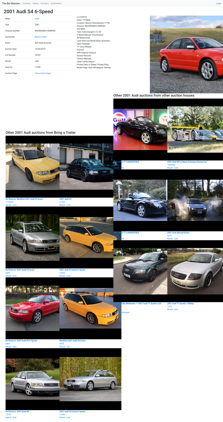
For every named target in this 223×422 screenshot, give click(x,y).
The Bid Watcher (11, 3)
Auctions (27, 3)
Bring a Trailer (41, 37)
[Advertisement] (57, 112)
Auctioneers (56, 3)
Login (218, 3)
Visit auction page (43, 73)
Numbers (45, 3)
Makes (36, 3)
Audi (37, 18)
